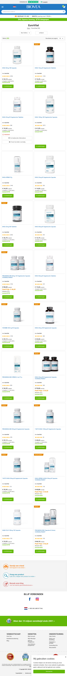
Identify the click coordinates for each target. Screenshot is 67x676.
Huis (28, 28)
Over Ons (9, 636)
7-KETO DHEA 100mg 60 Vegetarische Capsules (48, 429)
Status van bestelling (52, 639)
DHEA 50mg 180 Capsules (9, 68)
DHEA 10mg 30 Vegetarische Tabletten (45, 68)
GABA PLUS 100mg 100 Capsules (11, 530)
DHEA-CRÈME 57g (7, 177)
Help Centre (52, 636)
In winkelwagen (8, 86)
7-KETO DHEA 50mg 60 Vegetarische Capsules (15, 478)
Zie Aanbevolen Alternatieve (17, 138)
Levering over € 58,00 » (41, 16)
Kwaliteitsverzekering (12, 638)
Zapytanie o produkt (52, 642)
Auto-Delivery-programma (31, 644)
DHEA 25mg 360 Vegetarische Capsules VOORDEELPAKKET (46, 377)
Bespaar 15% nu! (22, 16)
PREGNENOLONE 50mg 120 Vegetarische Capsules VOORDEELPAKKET (16, 276)
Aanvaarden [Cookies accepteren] (49, 671)
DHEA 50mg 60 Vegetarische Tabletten (45, 276)
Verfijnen (41, 33)
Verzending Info (53, 645)
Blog (8, 640)
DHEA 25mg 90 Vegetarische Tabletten (12, 117)
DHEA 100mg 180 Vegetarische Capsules (46, 117)
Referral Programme (31, 641)
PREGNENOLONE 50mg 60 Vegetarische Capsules (15, 429)
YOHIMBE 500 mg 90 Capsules (10, 328)
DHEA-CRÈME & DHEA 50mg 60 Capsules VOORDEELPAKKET (46, 479)
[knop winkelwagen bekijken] (64, 7)
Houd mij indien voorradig (17, 142)
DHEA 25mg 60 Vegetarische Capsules (45, 177)
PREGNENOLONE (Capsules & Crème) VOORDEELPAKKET (45, 531)
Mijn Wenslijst (31, 638)
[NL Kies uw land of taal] (15, 7)
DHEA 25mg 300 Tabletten (9, 226)
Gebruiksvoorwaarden (29, 673)
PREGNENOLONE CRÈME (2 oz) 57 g (12, 377)
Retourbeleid (52, 647)
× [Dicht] (65, 657)
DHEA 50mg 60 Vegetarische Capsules (45, 226)
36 (61, 38)
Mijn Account (31, 636)
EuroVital (7, 73)
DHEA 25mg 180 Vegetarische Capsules (46, 328)
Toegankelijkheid (19, 673)
